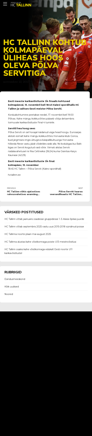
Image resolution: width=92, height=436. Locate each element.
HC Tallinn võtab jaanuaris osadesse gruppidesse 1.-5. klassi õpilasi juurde (44, 219)
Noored (8, 294)
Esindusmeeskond (14, 279)
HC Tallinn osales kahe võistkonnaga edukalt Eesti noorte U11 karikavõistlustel (38, 251)
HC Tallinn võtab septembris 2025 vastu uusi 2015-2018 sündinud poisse (44, 226)
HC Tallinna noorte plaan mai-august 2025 (27, 234)
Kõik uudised (11, 286)
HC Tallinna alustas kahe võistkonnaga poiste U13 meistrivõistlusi (40, 241)
